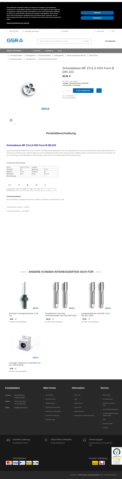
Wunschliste (99, 31)
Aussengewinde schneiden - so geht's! (18, 207)
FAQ (104, 419)
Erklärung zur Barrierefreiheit (84, 415)
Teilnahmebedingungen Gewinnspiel (110, 414)
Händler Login (50, 419)
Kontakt (105, 428)
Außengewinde (30, 55)
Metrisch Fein (93, 55)
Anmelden (66, 31)
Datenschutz (78, 403)
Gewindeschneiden (16, 55)
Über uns (77, 395)
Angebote (49, 51)
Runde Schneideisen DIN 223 (76, 55)
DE (113, 31)
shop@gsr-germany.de (32, 31)
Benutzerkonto (50, 399)
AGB (75, 399)
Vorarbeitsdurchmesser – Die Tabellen (18, 211)
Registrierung (50, 403)
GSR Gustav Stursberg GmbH (89, 475)
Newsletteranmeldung (53, 407)
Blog (60, 51)
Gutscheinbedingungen (110, 409)
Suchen (86, 41)
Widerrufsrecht (79, 411)
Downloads (106, 395)
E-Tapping (37, 51)
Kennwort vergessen (53, 415)
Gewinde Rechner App (109, 404)
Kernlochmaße (108, 423)
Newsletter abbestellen (53, 411)
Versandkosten (108, 399)
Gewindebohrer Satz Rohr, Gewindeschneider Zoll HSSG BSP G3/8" (61, 315)
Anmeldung (49, 395)
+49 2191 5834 (13, 31)
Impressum (78, 407)
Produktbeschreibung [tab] (61, 133)
